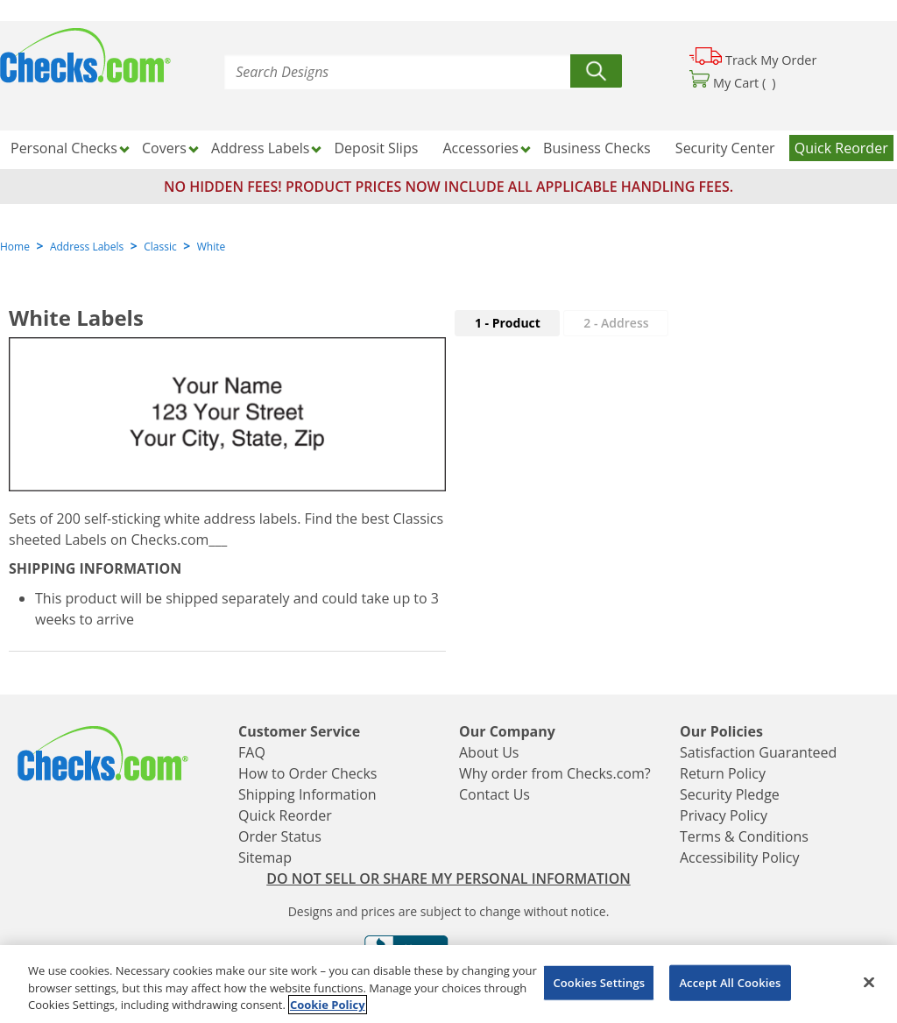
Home (15, 246)
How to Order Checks (307, 773)
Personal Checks (64, 148)
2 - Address (615, 322)
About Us (489, 752)
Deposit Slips (377, 148)
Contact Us (494, 794)
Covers (164, 148)
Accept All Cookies (729, 982)
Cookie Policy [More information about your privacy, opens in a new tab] (327, 1004)
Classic (160, 246)
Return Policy (723, 773)
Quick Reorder (841, 148)
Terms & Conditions (744, 836)
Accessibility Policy (740, 857)
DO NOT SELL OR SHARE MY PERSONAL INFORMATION (448, 878)
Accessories (480, 148)
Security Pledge (730, 794)
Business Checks (597, 148)
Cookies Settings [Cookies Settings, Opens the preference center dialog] (599, 982)
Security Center (725, 148)
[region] (448, 984)
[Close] (869, 982)
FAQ (251, 752)
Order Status (279, 836)
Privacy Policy (723, 815)
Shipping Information (307, 794)
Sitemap (265, 857)
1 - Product (507, 322)
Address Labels (260, 148)
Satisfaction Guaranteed (758, 752)
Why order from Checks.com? (555, 773)
